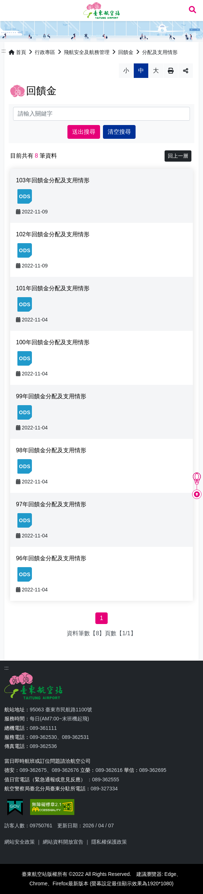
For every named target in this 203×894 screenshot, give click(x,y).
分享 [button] (185, 70)
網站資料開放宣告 (63, 842)
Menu (10, 10)
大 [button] (156, 70)
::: (3, 51)
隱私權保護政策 (109, 842)
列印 (170, 70)
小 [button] (126, 70)
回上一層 (178, 156)
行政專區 (45, 52)
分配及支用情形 (160, 52)
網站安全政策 (19, 842)
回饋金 (125, 52)
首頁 (17, 52)
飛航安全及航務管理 (86, 52)
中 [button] (141, 70)
